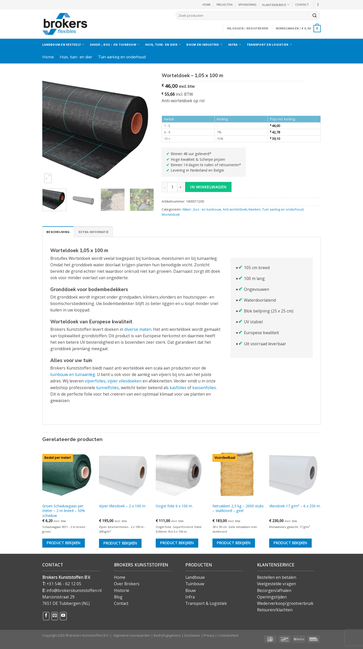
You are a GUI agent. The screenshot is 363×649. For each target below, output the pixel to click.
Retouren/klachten (275, 610)
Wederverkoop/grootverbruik (285, 603)
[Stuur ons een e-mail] (54, 616)
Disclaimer (192, 635)
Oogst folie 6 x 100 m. (174, 506)
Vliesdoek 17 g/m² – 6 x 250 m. (295, 506)
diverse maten (137, 329)
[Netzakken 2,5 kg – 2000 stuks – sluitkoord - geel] (238, 474)
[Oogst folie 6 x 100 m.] (181, 474)
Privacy (209, 635)
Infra (234, 44)
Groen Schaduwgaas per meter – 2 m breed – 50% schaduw (63, 511)
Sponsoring (247, 4)
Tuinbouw (194, 584)
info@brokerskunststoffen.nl (74, 590)
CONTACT (302, 4)
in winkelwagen (208, 186)
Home (48, 57)
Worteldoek (171, 214)
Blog (118, 597)
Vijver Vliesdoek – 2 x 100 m (122, 506)
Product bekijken (63, 542)
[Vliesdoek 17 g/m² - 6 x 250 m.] (295, 474)
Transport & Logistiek (206, 603)
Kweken (255, 209)
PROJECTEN (225, 4)
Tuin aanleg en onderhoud (122, 57)
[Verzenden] (314, 15)
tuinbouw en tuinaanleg (72, 374)
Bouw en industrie (204, 44)
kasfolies (178, 387)
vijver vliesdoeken (125, 381)
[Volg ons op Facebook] (318, 4)
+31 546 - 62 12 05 (64, 584)
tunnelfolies (107, 387)
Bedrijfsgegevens (167, 635)
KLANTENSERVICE (276, 4)
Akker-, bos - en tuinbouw (201, 209)
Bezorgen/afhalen (274, 590)
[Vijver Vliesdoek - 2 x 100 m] (125, 474)
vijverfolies (95, 381)
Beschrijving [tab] (58, 232)
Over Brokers (126, 584)
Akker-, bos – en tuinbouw (114, 44)
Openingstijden (272, 597)
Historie (121, 590)
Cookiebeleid (228, 635)
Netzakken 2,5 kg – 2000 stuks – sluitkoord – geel (238, 508)
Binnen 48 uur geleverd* (191, 153)
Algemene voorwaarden (131, 635)
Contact (121, 603)
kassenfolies (204, 387)
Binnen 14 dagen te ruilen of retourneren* (206, 164)
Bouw (190, 590)
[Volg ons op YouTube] (63, 616)
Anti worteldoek (235, 209)
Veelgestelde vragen (276, 584)
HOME (206, 4)
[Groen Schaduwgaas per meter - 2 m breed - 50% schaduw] (68, 474)
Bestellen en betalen (276, 577)
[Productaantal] (172, 187)
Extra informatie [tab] (94, 232)
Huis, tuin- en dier (163, 44)
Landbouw (195, 577)
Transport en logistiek (269, 44)
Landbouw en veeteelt (63, 44)
